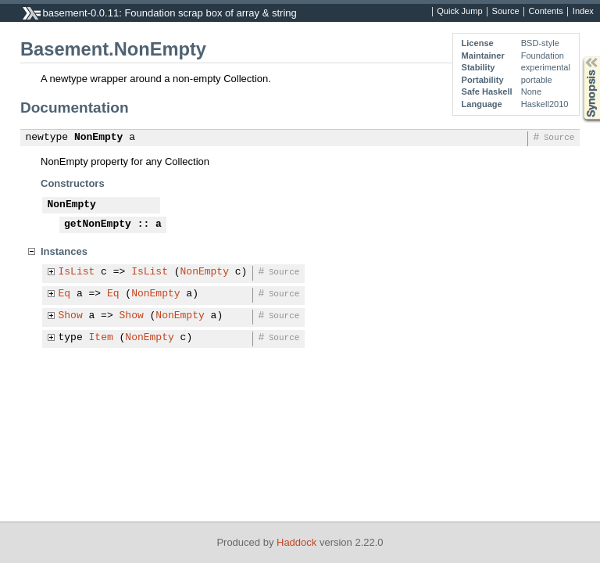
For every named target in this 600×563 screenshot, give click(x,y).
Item (101, 338)
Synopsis (578, 56)
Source (506, 11)
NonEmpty (98, 138)
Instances (64, 251)
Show (71, 316)
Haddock (296, 542)
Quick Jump (459, 11)
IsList (77, 272)
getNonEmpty (97, 224)
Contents (546, 11)
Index (583, 11)
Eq (65, 294)
